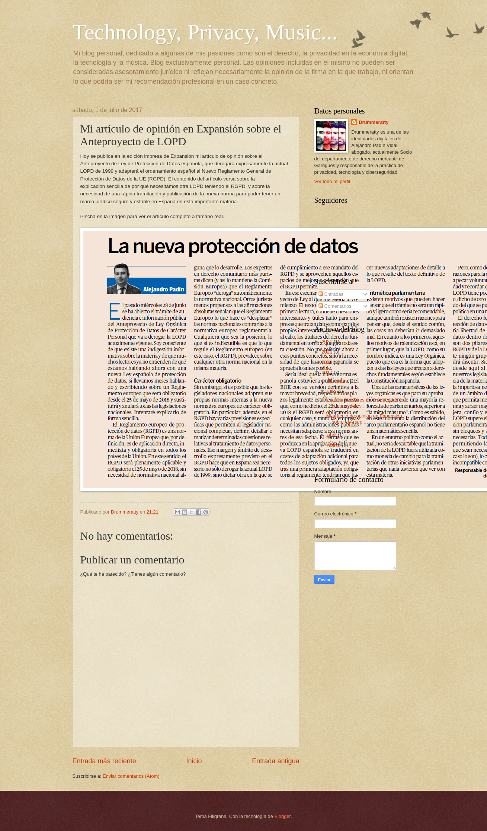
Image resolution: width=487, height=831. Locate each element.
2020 (327, 352)
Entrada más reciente (104, 761)
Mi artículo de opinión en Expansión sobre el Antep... (364, 418)
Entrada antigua (275, 761)
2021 (327, 341)
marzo (334, 445)
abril (332, 435)
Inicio (194, 761)
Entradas (330, 294)
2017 (327, 372)
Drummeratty (373, 122)
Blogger (283, 816)
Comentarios (335, 306)
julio (332, 391)
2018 (327, 362)
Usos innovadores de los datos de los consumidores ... (366, 402)
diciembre (338, 381)
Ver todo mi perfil (332, 181)
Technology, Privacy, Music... (205, 32)
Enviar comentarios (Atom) (131, 776)
